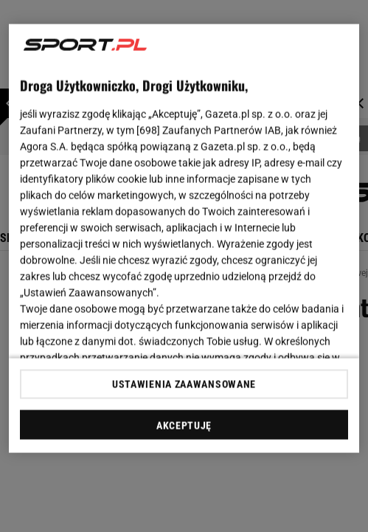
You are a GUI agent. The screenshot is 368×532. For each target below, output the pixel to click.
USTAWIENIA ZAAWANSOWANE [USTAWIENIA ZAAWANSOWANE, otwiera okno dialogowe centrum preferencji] (184, 384)
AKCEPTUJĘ (184, 425)
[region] (183, 238)
